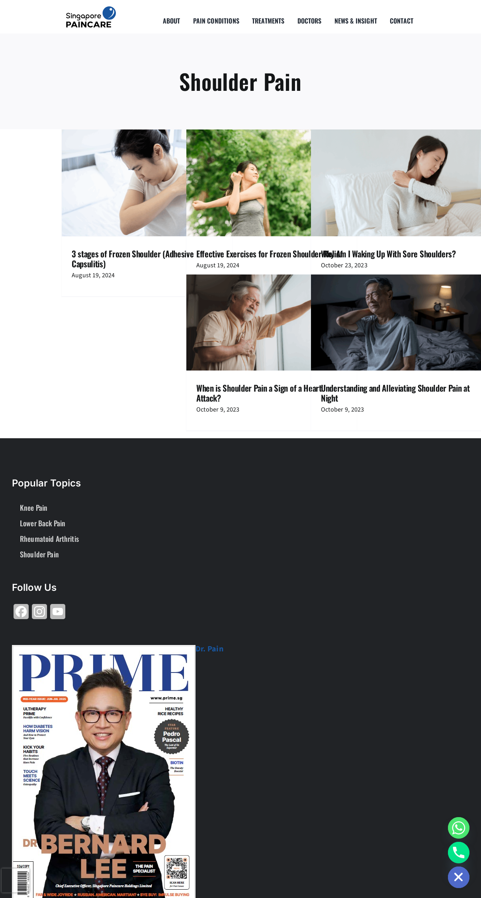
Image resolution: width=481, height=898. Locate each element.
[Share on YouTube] (58, 614)
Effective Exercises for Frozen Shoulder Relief (270, 253)
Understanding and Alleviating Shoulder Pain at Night (395, 393)
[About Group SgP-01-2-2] (91, 9)
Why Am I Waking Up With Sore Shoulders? (388, 253)
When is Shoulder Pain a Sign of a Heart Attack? (259, 393)
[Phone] (458, 852)
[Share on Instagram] (39, 614)
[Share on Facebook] (21, 614)
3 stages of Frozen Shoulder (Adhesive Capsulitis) (133, 258)
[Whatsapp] (458, 828)
